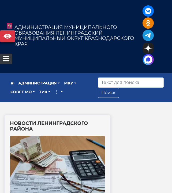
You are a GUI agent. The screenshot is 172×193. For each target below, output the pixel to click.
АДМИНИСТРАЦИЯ (37, 83)
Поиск (108, 92)
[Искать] (131, 82)
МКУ (68, 83)
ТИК (43, 92)
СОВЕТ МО (21, 92)
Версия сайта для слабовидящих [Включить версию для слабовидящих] (7, 36)
